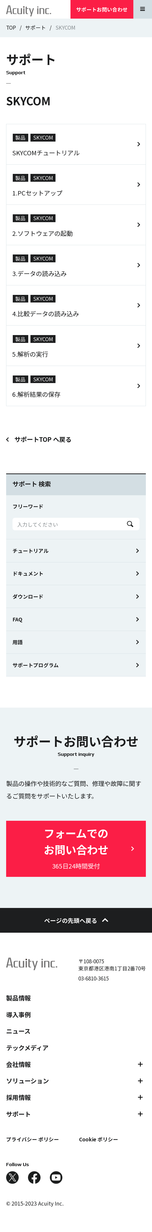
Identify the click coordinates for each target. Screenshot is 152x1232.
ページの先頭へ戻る (76, 920)
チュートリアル (31, 550)
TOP (11, 27)
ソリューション (27, 1080)
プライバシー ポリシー (32, 1139)
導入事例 (18, 1014)
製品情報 (18, 997)
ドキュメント (28, 573)
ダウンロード (28, 596)
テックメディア (27, 1047)
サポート (35, 27)
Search (130, 524)
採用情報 (18, 1097)
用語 (18, 642)
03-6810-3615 (93, 978)
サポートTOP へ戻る (42, 439)
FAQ (17, 619)
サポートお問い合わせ (102, 9)
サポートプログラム (36, 665)
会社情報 (18, 1064)
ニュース (18, 1031)
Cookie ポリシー (98, 1139)
